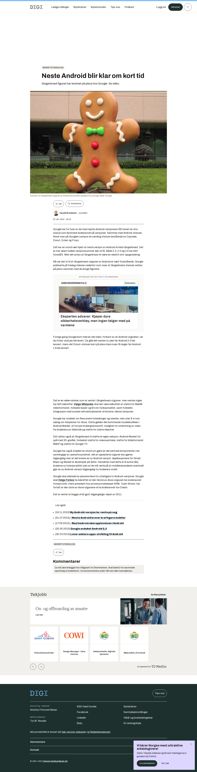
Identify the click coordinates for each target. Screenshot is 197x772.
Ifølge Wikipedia (83, 404)
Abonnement (98, 742)
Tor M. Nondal (38, 721)
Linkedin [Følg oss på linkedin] (81, 717)
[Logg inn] (160, 7)
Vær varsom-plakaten (73, 732)
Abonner (175, 7)
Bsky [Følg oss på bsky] (79, 723)
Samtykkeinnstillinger (136, 712)
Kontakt (98, 749)
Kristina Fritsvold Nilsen (43, 709)
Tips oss (160, 693)
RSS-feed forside (86, 706)
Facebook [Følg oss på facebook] (82, 712)
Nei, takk (165, 763)
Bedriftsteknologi (53, 68)
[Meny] (188, 7)
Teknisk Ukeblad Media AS (55, 761)
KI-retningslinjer (132, 723)
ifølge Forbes (66, 480)
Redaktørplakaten (100, 732)
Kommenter (74, 204)
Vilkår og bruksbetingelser (138, 717)
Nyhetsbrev (130, 706)
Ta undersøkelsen (147, 763)
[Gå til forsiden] (36, 7)
